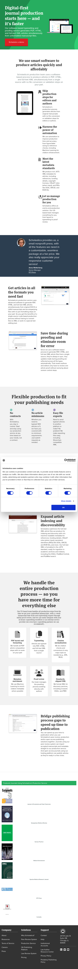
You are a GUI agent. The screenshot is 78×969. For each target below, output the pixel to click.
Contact (44, 935)
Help (42, 939)
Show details (66, 501)
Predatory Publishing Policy (48, 960)
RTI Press (32, 272)
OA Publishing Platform (26, 948)
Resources (6, 939)
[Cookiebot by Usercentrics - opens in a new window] (65, 460)
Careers (5, 947)
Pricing (23, 957)
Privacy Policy (46, 955)
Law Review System (28, 953)
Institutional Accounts (45, 944)
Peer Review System (29, 939)
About (4, 935)
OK (63, 507)
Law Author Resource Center (47, 950)
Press (4, 951)
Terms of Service (8, 943)
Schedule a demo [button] (16, 42)
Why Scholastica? (27, 935)
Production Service (28, 943)
